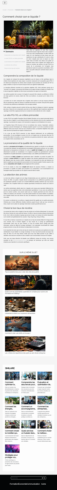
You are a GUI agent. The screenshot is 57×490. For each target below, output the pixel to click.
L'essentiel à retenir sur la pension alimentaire (20, 313)
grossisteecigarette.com (19, 240)
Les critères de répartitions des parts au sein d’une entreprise (25, 353)
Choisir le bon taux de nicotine (12, 68)
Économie (10, 10)
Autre (43, 484)
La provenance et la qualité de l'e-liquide (14, 62)
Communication (33, 484)
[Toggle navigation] (5, 2)
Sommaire (9, 51)
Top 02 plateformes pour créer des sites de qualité (22, 272)
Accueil (4, 10)
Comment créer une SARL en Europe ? (18, 333)
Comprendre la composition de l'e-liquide (14, 55)
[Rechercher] (26, 477)
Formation (14, 484)
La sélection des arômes (10, 65)
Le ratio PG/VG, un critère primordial (13, 58)
